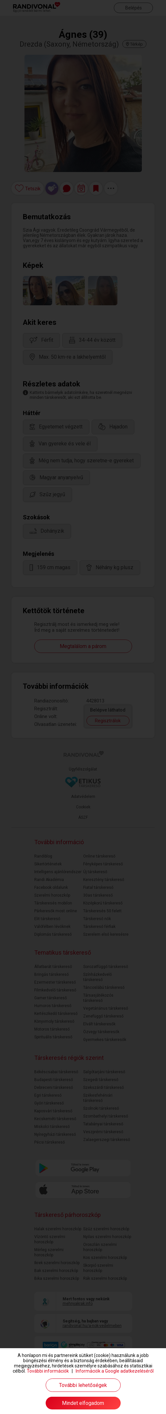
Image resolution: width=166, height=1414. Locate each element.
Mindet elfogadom (83, 1403)
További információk (48, 1371)
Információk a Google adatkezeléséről (115, 1371)
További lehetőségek (83, 1385)
